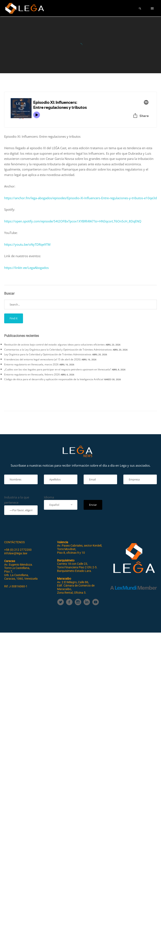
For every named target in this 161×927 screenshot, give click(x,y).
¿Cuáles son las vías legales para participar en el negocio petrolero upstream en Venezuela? (57, 369)
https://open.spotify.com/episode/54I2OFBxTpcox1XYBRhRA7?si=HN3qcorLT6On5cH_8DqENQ (72, 221)
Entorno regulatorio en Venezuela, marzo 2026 (31, 364)
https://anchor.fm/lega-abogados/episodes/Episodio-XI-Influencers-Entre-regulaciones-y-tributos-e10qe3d (80, 198)
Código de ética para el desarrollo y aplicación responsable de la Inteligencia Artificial (53, 379)
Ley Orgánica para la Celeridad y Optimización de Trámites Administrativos (47, 354)
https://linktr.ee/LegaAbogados (26, 268)
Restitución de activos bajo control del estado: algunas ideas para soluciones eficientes (54, 344)
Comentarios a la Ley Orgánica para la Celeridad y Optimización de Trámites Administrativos (58, 349)
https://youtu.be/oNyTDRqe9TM (27, 244)
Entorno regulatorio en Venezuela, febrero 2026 (32, 374)
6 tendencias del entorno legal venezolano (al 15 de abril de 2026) (42, 359)
